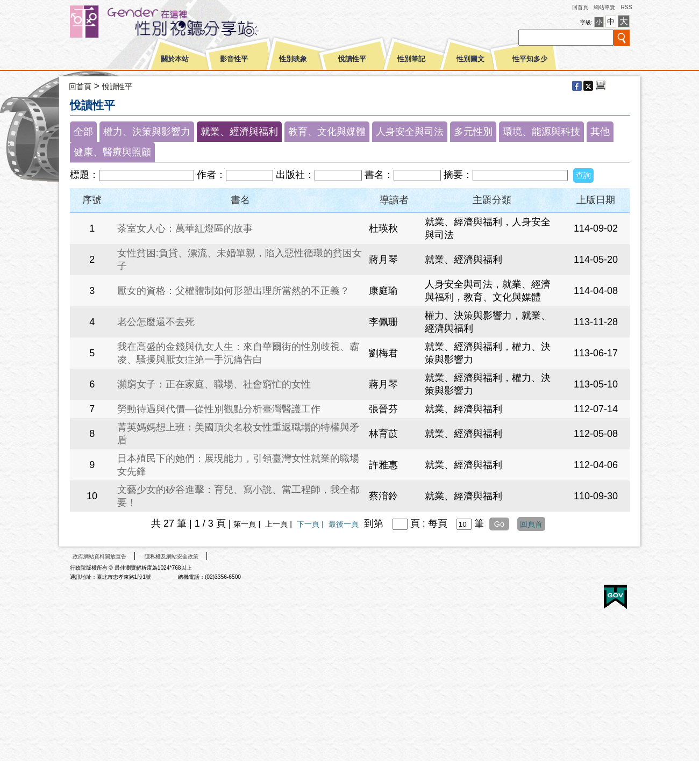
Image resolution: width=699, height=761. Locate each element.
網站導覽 (604, 7)
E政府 (615, 597)
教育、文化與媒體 (327, 131)
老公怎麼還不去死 (156, 322)
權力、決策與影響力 (146, 131)
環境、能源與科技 (541, 131)
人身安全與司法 (410, 131)
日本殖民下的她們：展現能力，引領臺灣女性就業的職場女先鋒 (238, 465)
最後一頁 (344, 524)
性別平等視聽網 (184, 21)
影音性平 (234, 59)
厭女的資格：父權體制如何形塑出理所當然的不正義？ (233, 290)
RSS (626, 7)
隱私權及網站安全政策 (171, 556)
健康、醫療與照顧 (112, 152)
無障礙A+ (574, 593)
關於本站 (175, 59)
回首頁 (580, 7)
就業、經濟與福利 (239, 131)
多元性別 (473, 131)
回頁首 (531, 524)
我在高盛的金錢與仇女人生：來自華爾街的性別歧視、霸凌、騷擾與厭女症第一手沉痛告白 (238, 353)
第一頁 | (247, 524)
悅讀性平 (352, 59)
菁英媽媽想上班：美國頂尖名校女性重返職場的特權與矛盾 (238, 434)
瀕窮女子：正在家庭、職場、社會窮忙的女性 (214, 384)
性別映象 (293, 59)
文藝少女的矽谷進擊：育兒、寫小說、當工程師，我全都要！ (238, 496)
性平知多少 (529, 59)
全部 (83, 131)
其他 (600, 131)
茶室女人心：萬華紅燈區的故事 (185, 228)
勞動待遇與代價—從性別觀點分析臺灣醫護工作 (218, 409)
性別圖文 (470, 59)
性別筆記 (411, 59)
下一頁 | (311, 524)
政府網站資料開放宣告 (99, 556)
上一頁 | (279, 524)
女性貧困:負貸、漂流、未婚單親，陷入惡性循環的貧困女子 (239, 259)
